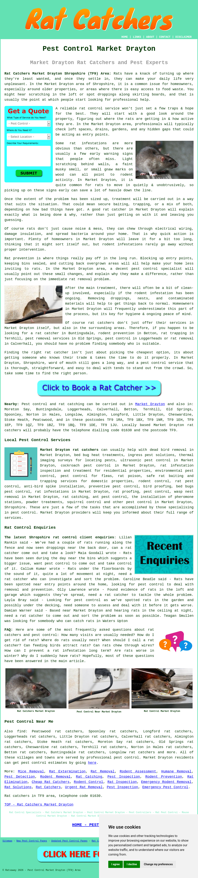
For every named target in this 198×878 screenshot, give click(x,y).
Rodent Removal (55, 777)
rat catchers (142, 752)
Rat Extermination (67, 771)
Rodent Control (88, 782)
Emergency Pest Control (165, 787)
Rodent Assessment (138, 771)
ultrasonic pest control (145, 460)
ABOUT (150, 37)
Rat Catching (89, 777)
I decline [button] (132, 864)
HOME (124, 37)
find (21, 731)
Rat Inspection (122, 782)
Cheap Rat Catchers (51, 782)
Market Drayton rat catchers (69, 450)
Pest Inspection (124, 777)
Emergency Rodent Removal (166, 782)
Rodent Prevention (163, 777)
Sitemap (7, 841)
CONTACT (165, 37)
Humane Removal (176, 771)
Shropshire (14, 507)
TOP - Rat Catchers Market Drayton (38, 805)
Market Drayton (150, 404)
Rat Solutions (18, 787)
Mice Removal (31, 771)
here (92, 763)
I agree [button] (115, 864)
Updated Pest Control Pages (69, 841)
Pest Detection (19, 777)
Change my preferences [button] (158, 864)
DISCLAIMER (183, 37)
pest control (139, 502)
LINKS (137, 37)
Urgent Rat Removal (83, 787)
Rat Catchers (48, 787)
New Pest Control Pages (31, 841)
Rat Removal (103, 771)
